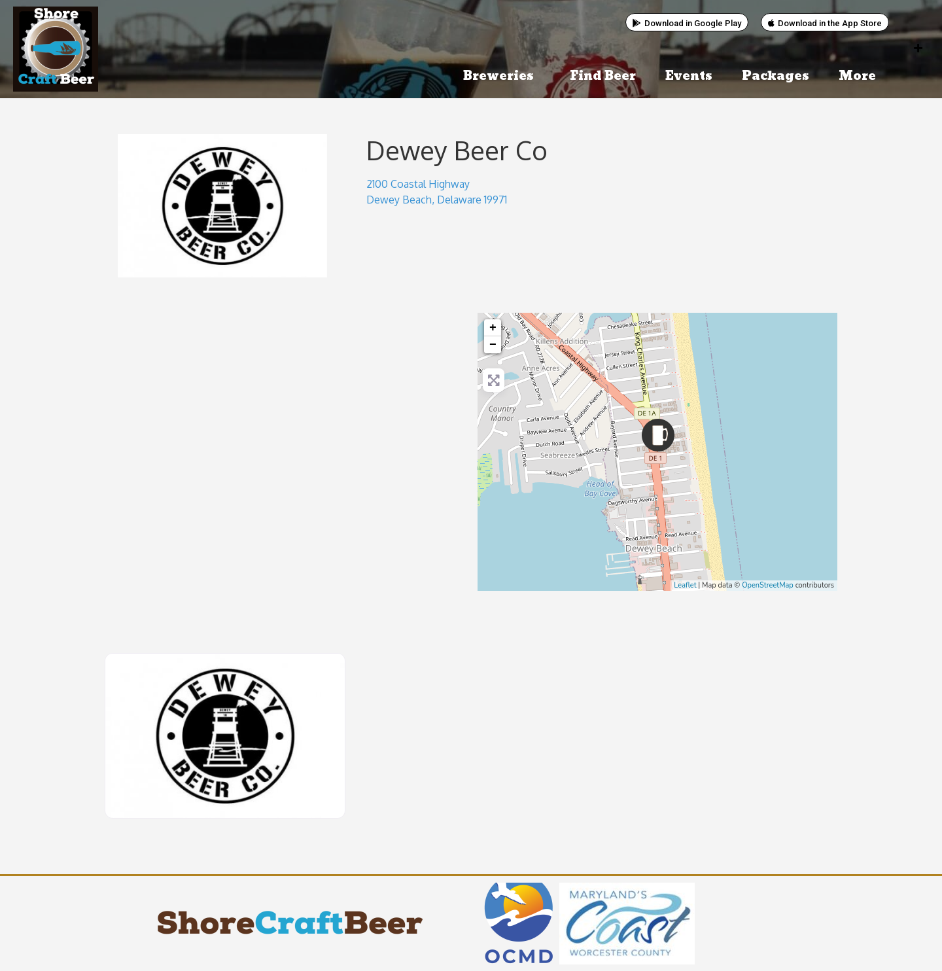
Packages (775, 76)
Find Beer (603, 76)
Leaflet (685, 585)
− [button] (493, 345)
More (860, 76)
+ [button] (493, 328)
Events (688, 76)
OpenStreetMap (768, 585)
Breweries (501, 76)
